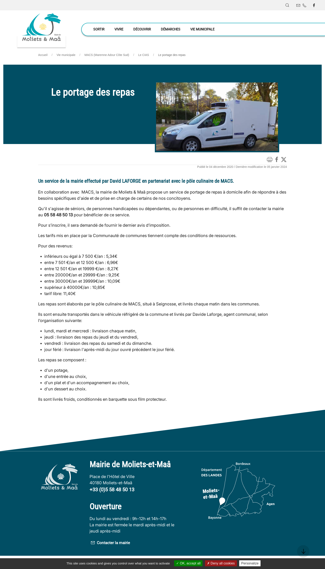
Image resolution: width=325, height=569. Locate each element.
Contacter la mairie (118, 544)
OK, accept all (188, 563)
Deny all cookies (221, 563)
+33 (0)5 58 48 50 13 (112, 490)
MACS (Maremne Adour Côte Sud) (107, 55)
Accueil (42, 55)
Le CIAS (143, 55)
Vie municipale (66, 55)
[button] (287, 5)
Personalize (250, 563)
